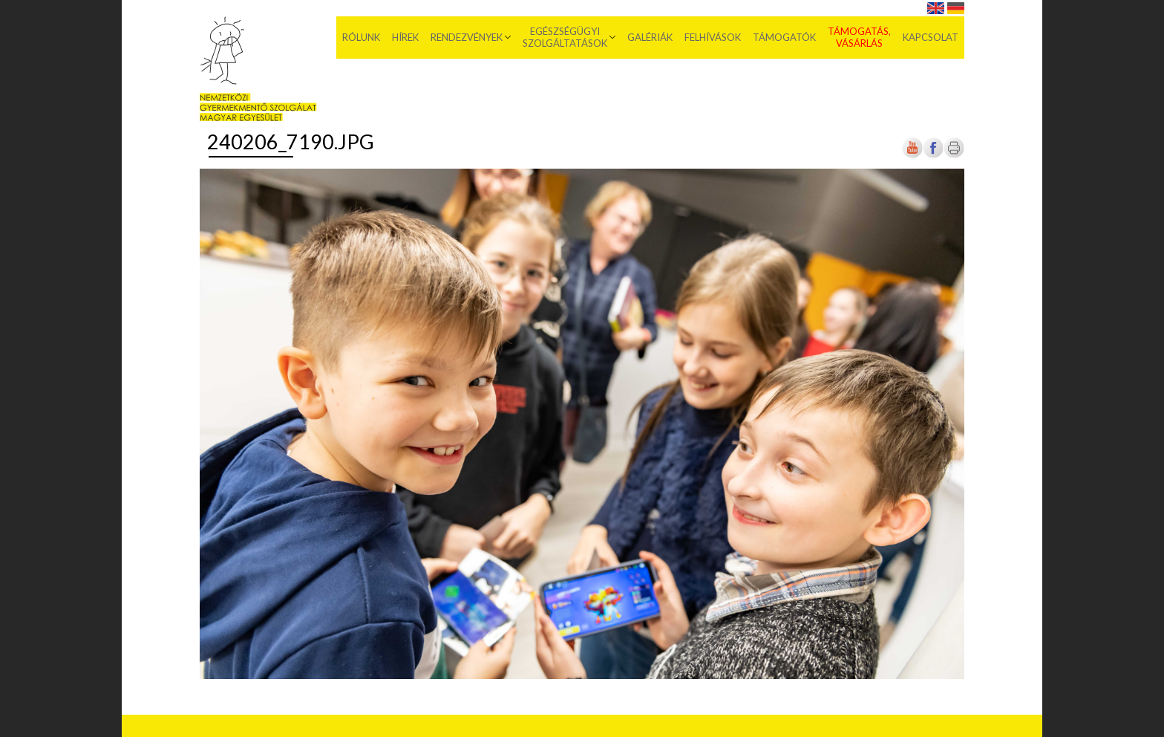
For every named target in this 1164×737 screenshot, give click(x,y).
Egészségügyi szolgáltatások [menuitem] (565, 37)
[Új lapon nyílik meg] (933, 155)
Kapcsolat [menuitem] (930, 37)
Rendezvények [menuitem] (467, 37)
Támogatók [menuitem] (784, 37)
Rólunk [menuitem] (361, 37)
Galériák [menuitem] (650, 37)
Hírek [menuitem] (405, 37)
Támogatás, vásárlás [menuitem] (859, 37)
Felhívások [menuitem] (712, 37)
